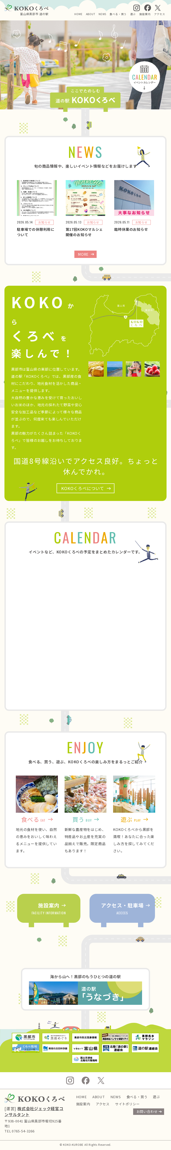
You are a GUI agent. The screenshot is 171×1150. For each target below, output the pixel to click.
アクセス (159, 14)
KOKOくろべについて (82, 488)
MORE (83, 254)
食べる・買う (118, 14)
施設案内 (145, 14)
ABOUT (90, 14)
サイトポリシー (127, 1104)
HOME (78, 14)
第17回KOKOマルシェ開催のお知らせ (84, 232)
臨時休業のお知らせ (131, 229)
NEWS (102, 14)
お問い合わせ (147, 1111)
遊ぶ (133, 14)
